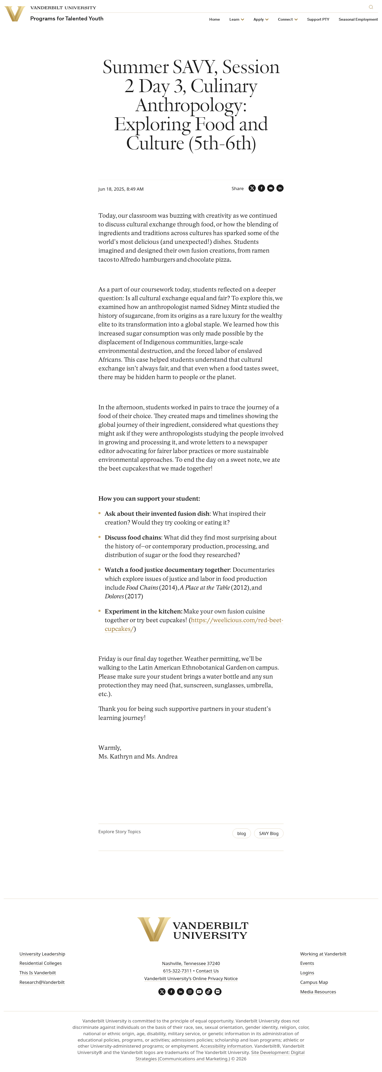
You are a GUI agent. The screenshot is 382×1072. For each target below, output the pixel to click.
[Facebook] (259, 188)
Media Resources (318, 991)
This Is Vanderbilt (37, 973)
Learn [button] (235, 20)
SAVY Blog (268, 834)
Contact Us (207, 971)
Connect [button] (285, 20)
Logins (307, 973)
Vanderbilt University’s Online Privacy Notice (191, 978)
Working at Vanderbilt (323, 953)
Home (215, 20)
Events (307, 963)
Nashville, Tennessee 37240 (191, 963)
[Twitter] (249, 188)
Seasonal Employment (358, 20)
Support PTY (318, 20)
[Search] (372, 6)
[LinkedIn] (280, 188)
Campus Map (314, 982)
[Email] (270, 188)
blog (239, 834)
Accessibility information (226, 1047)
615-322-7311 (177, 971)
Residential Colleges (40, 963)
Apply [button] (259, 20)
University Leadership (42, 953)
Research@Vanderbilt (41, 982)
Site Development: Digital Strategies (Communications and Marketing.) (220, 1056)
